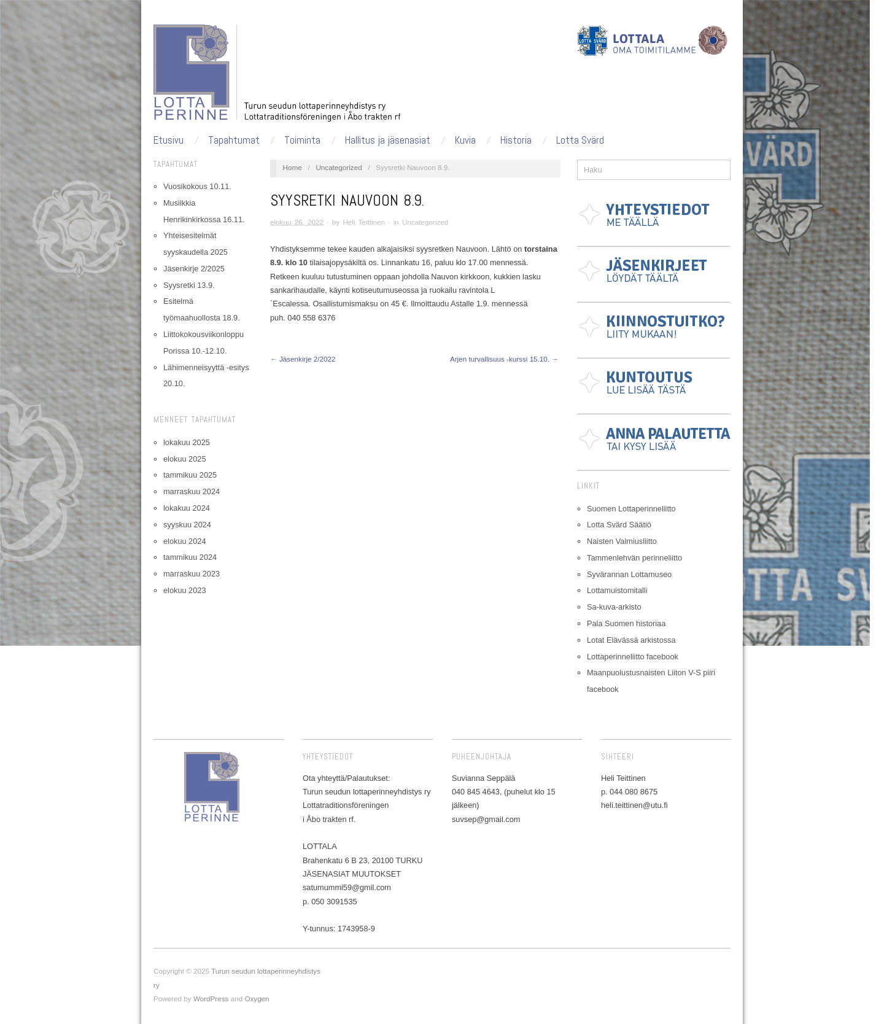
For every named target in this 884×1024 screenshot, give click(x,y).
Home (292, 167)
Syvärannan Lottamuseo (629, 574)
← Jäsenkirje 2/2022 (302, 359)
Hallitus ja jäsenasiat (387, 140)
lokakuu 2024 (186, 508)
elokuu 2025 (184, 459)
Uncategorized (339, 167)
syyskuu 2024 (187, 524)
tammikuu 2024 (190, 557)
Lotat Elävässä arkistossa (631, 640)
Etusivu (168, 140)
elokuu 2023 (184, 590)
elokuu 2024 (184, 541)
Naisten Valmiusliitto (622, 541)
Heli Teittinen (364, 222)
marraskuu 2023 (191, 573)
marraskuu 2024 (191, 491)
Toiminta (302, 140)
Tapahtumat (234, 140)
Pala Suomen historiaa (626, 623)
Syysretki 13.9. (189, 285)
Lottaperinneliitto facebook (632, 656)
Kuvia (465, 140)
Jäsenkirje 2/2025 (194, 268)
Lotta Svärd (580, 140)
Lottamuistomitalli (617, 590)
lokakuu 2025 (186, 442)
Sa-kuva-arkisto (614, 606)
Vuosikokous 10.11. (197, 186)
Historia (516, 140)
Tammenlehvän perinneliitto (634, 557)
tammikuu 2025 (190, 474)
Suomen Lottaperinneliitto (631, 508)
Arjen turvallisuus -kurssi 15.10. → (504, 359)
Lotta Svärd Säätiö (619, 524)
